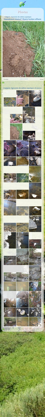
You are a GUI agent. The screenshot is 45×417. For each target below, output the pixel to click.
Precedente (5, 79)
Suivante (42, 79)
